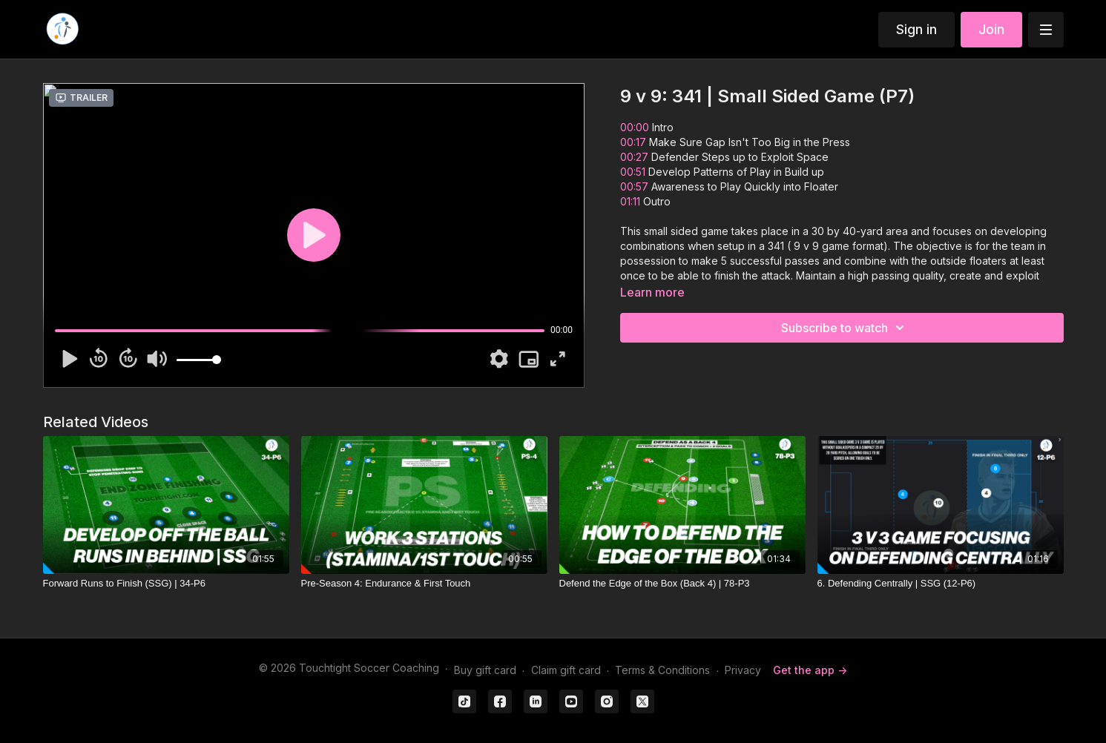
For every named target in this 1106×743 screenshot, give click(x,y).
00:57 (635, 186)
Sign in (916, 29)
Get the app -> (810, 670)
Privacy (743, 670)
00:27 (635, 157)
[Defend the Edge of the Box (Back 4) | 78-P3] (682, 583)
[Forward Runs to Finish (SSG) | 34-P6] (166, 583)
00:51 (634, 171)
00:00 (634, 127)
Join (991, 29)
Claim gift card (566, 670)
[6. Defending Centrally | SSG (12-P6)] (940, 583)
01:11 (631, 201)
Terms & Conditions (662, 670)
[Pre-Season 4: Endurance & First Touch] (424, 583)
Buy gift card (485, 670)
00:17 (634, 142)
